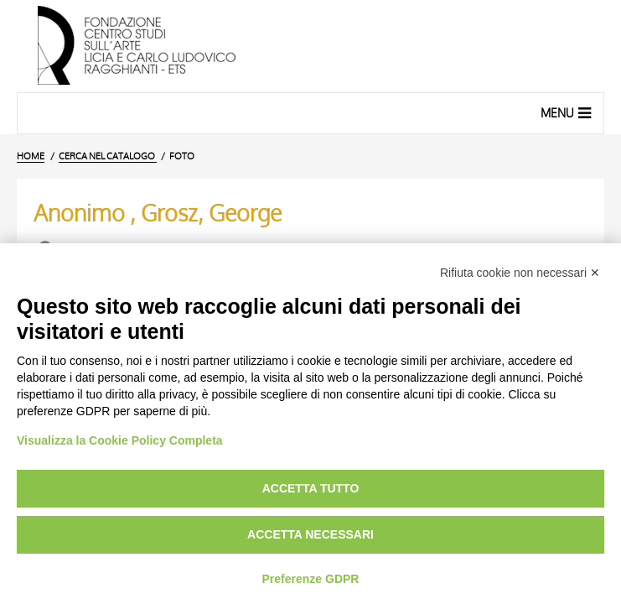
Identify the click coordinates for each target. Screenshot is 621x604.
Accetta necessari (310, 534)
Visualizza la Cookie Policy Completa (120, 440)
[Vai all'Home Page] (310, 46)
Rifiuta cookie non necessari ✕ (520, 272)
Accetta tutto (311, 488)
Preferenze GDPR (311, 579)
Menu (568, 112)
